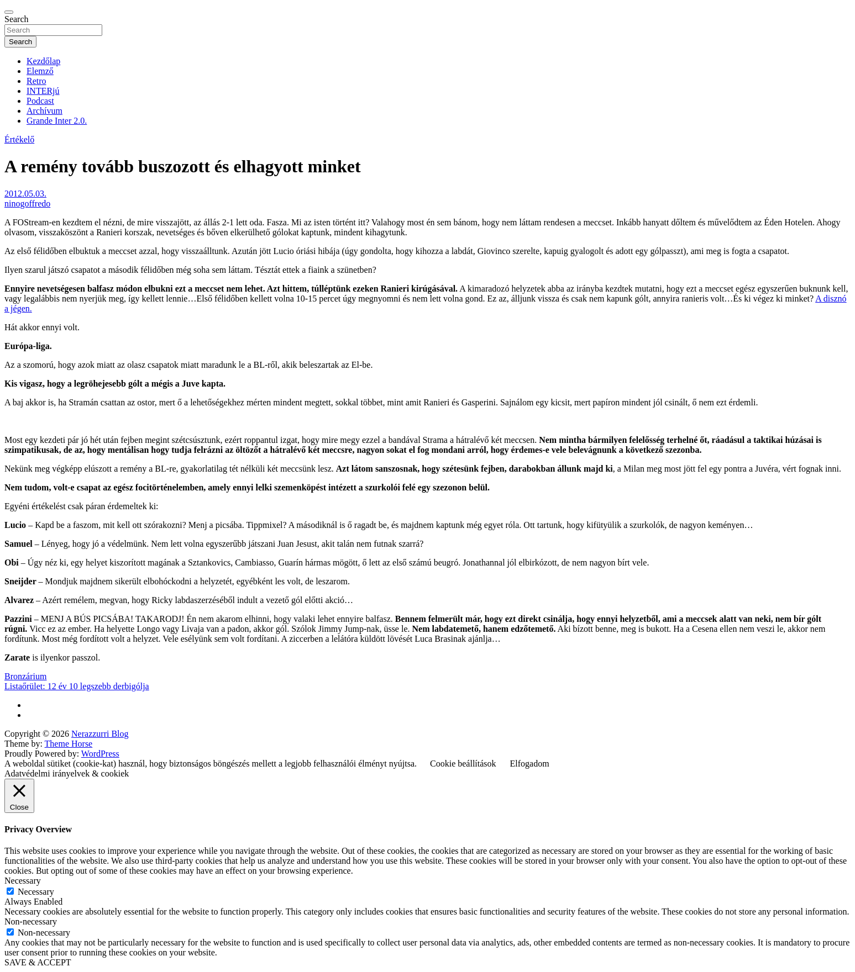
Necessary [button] (22, 880)
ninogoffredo (27, 203)
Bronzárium (25, 676)
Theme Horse (69, 743)
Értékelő (19, 139)
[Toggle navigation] (8, 12)
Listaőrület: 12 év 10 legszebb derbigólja (76, 686)
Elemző (40, 71)
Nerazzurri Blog (100, 733)
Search (16, 19)
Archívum (44, 110)
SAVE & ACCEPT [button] (37, 962)
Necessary (36, 891)
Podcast (40, 100)
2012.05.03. (25, 193)
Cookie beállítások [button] (463, 763)
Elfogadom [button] (529, 763)
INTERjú (43, 91)
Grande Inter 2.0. (57, 120)
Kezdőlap (43, 61)
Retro (36, 81)
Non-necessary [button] (30, 921)
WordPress (100, 753)
